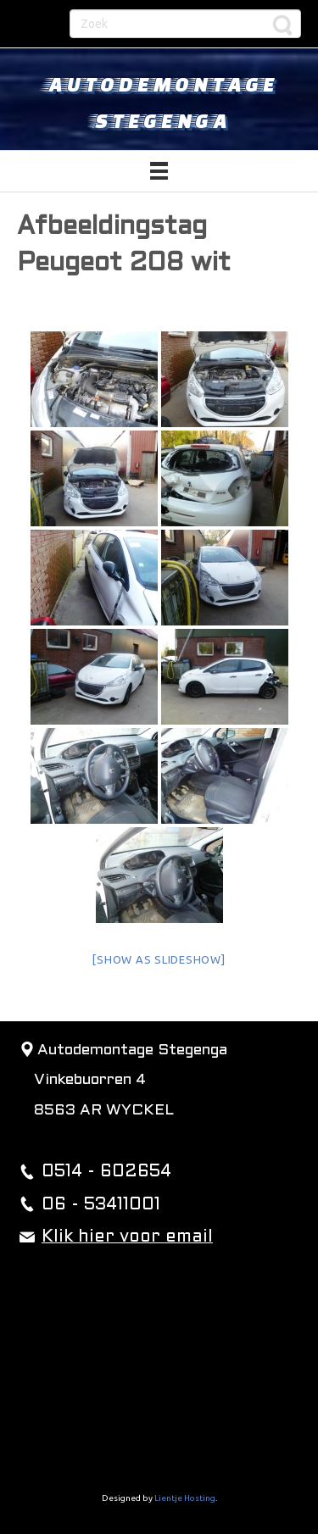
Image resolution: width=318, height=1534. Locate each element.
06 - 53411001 (101, 1205)
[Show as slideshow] (158, 959)
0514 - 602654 (106, 1172)
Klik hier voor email (127, 1237)
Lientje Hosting (184, 1498)
